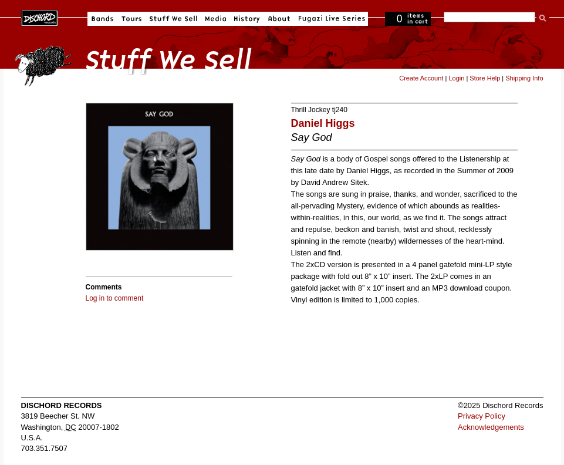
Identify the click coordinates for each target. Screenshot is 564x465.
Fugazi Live (330, 19)
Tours (131, 19)
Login (456, 78)
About (279, 19)
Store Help (485, 78)
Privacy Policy (481, 416)
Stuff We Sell (173, 19)
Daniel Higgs (323, 123)
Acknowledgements (491, 427)
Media (215, 19)
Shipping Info (524, 78)
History (247, 19)
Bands (102, 19)
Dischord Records (39, 17)
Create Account (421, 78)
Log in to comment (115, 298)
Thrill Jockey (310, 110)
